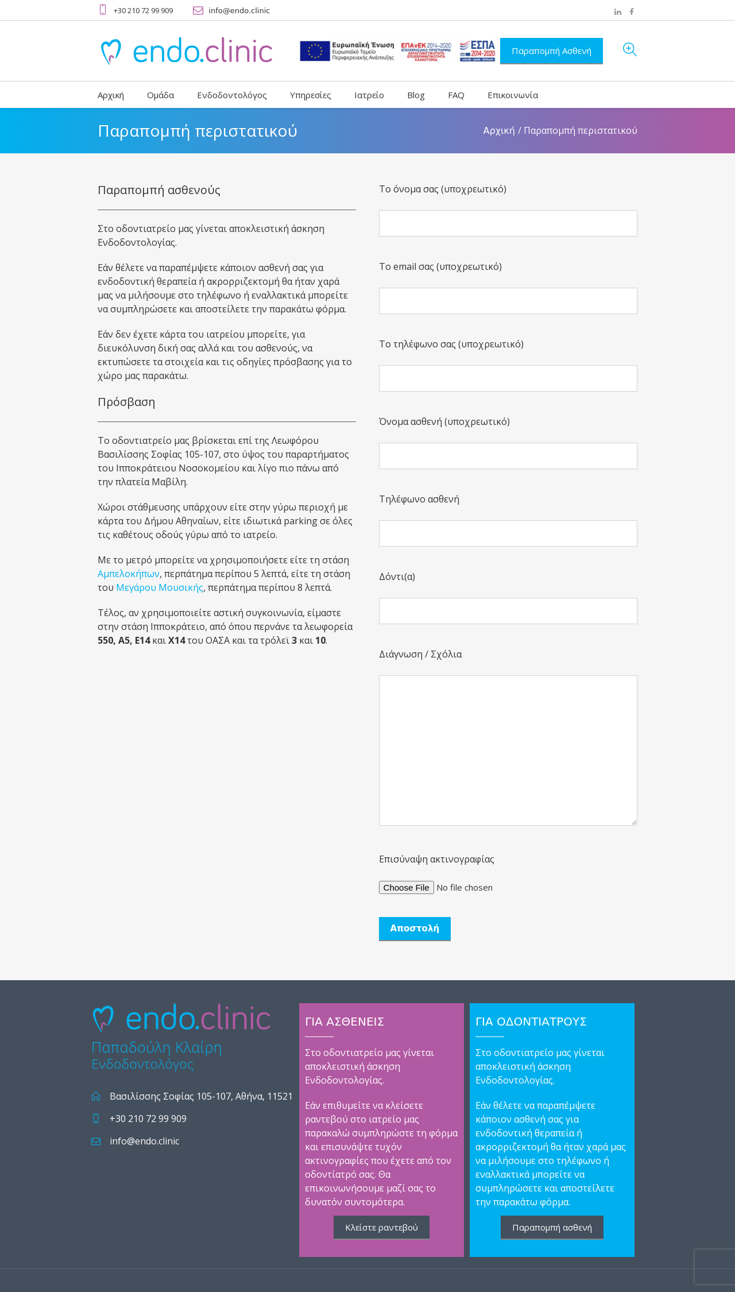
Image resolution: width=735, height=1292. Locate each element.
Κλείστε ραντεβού (381, 1227)
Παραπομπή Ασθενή (551, 50)
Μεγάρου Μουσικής (159, 587)
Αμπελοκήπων (129, 573)
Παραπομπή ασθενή (552, 1227)
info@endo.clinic (239, 10)
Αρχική (499, 130)
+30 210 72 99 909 (148, 1118)
